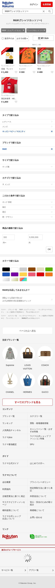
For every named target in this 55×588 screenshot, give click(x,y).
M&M (27, 149)
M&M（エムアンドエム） (13, 30)
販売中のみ (8, 38)
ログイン (34, 4)
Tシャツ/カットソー (36, 30)
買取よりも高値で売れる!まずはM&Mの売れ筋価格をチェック (27, 299)
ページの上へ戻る (27, 331)
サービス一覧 (7, 570)
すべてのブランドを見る (27, 402)
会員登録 (47, 4)
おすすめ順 (22, 38)
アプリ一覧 (34, 570)
